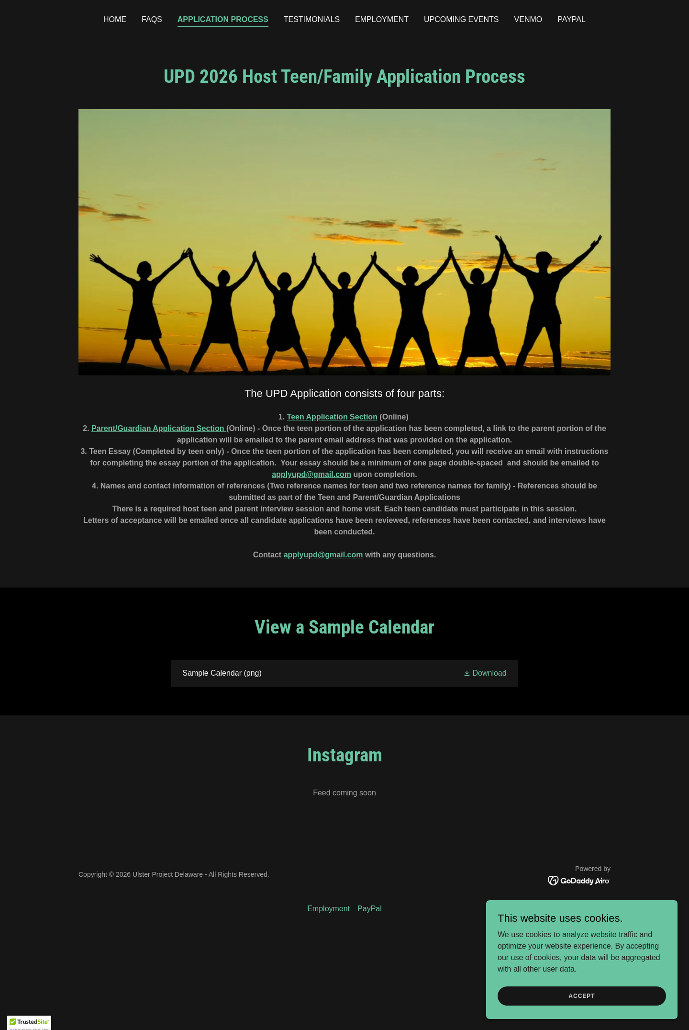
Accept (581, 1015)
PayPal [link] (571, 19)
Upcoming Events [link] (461, 19)
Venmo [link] (528, 19)
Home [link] (114, 19)
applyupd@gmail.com (311, 474)
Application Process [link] (223, 19)
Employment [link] (382, 19)
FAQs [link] (152, 19)
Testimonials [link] (312, 19)
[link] (344, 673)
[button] (485, 673)
